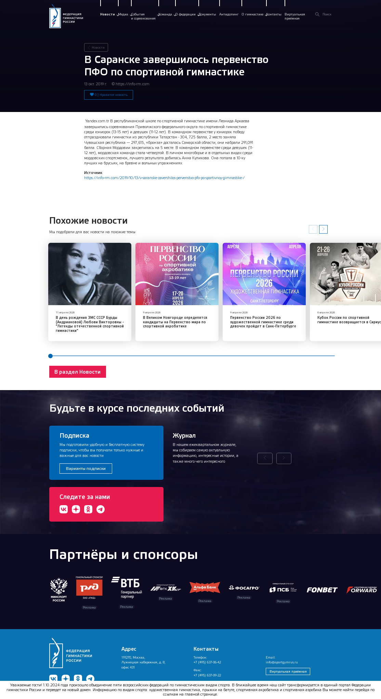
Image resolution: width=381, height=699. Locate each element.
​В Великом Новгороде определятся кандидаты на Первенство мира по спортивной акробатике (154, 313)
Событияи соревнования (143, 16)
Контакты (273, 14)
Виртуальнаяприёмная (295, 16)
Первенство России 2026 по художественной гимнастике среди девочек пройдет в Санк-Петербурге (228, 313)
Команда (165, 14)
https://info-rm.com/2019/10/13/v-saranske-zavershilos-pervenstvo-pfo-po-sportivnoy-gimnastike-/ (164, 177)
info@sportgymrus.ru (282, 651)
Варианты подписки (86, 457)
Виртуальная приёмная (288, 661)
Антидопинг (229, 14)
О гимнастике (252, 14)
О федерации (185, 14)
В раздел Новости (77, 361)
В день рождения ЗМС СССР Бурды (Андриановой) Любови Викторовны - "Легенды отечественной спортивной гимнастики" (83, 315)
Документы (207, 14)
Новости (107, 14)
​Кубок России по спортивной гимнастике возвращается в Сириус (302, 311)
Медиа (123, 14)
